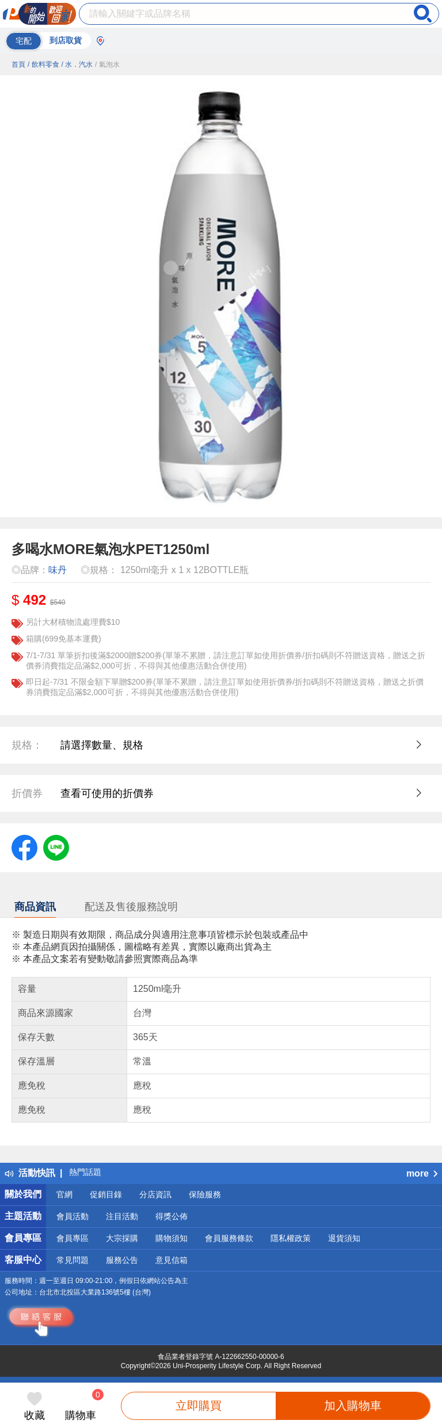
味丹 (57, 570)
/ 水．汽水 (77, 64)
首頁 (18, 64)
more (421, 1173)
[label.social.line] (56, 847)
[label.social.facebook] (24, 847)
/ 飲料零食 (43, 64)
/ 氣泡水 (107, 64)
